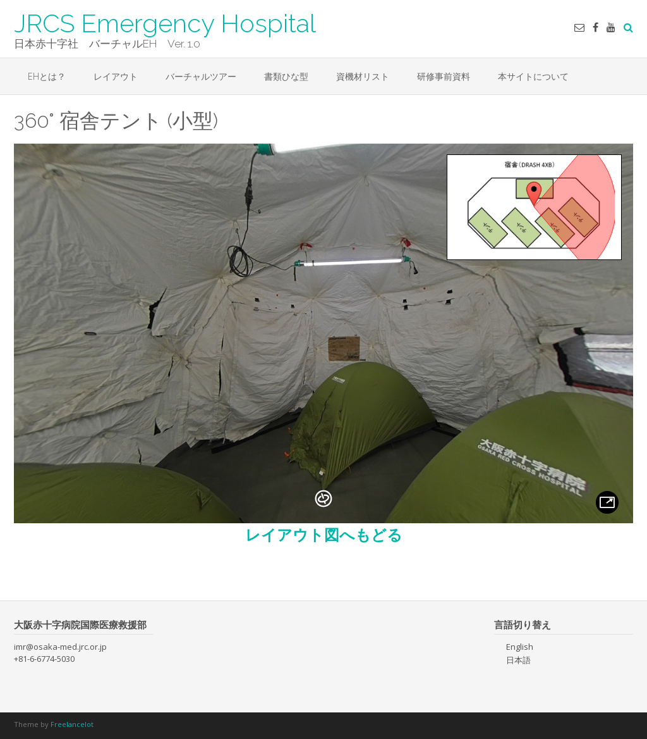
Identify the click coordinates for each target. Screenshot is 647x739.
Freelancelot (72, 724)
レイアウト (116, 76)
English (519, 646)
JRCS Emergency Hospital (165, 22)
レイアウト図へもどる (323, 534)
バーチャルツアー (201, 76)
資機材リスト (362, 76)
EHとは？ (47, 76)
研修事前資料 (443, 76)
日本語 (518, 660)
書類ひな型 (286, 76)
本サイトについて (533, 76)
